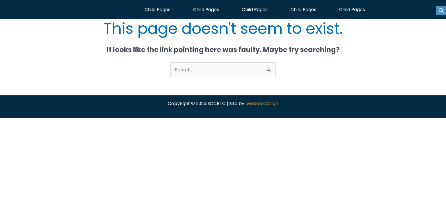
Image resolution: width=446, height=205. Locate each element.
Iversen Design (262, 105)
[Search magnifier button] (441, 10)
